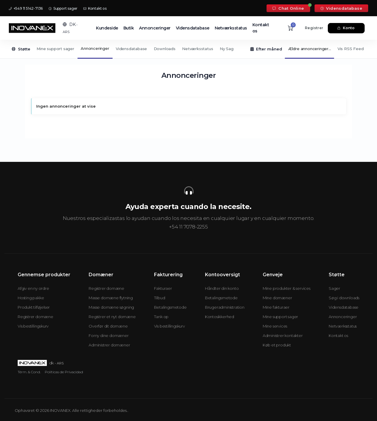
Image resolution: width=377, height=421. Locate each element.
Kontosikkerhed (219, 316)
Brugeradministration (224, 307)
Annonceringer (155, 28)
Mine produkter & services (286, 288)
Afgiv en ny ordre (33, 288)
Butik (128, 28)
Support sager (63, 8)
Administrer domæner (109, 345)
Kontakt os (95, 8)
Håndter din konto (222, 288)
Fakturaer (163, 288)
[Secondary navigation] (188, 49)
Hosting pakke (31, 297)
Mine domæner (277, 297)
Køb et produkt (277, 345)
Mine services (275, 326)
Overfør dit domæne (108, 326)
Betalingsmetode (170, 307)
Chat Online (288, 8)
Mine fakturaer (276, 307)
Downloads (165, 48)
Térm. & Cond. (29, 372)
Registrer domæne (35, 316)
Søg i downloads (344, 297)
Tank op (161, 316)
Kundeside (107, 28)
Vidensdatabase (341, 8)
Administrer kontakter (283, 335)
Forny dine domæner (108, 335)
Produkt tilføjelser (34, 307)
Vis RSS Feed (351, 48)
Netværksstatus (231, 28)
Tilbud (159, 297)
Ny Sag (227, 48)
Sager (334, 288)
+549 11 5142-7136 (26, 8)
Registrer (314, 28)
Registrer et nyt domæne (112, 316)
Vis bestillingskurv (33, 326)
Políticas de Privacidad (64, 372)
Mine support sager (55, 48)
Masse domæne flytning (111, 297)
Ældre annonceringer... (309, 48)
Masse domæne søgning (111, 307)
